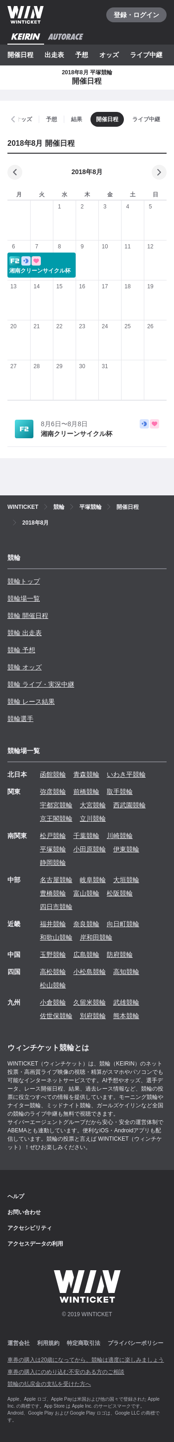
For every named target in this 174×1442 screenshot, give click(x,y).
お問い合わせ (24, 1212)
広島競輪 (86, 954)
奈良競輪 (86, 924)
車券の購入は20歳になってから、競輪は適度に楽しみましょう (85, 1360)
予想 (81, 54)
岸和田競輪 (96, 937)
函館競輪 (53, 774)
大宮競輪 (93, 805)
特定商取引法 (83, 1343)
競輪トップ (23, 581)
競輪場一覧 (23, 598)
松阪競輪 (120, 893)
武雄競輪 (126, 1002)
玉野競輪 (53, 954)
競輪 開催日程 (27, 615)
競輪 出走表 (24, 633)
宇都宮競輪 (56, 805)
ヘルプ (15, 1196)
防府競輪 (120, 954)
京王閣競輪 (56, 818)
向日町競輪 (123, 924)
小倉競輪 (53, 1002)
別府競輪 (93, 1016)
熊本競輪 (126, 1016)
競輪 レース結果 (31, 701)
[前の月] (14, 172)
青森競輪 (86, 774)
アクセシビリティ (29, 1228)
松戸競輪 (53, 835)
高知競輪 (126, 971)
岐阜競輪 (93, 879)
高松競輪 (53, 971)
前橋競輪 (86, 791)
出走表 (54, 54)
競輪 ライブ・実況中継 (40, 684)
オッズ (109, 54)
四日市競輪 (56, 906)
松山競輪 (53, 985)
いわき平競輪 (126, 774)
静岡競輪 (53, 862)
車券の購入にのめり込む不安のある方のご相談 (65, 1372)
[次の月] (159, 172)
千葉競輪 (86, 835)
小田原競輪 (89, 849)
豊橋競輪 (53, 893)
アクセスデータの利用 (35, 1244)
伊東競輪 (126, 849)
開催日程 (20, 54)
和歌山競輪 (56, 937)
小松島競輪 (89, 971)
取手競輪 (120, 791)
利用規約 (48, 1343)
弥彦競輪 (53, 791)
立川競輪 (93, 818)
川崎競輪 (120, 835)
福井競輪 (53, 924)
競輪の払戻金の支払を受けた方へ (49, 1384)
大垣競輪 (126, 879)
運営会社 (18, 1343)
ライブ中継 (146, 54)
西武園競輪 (129, 805)
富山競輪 (86, 893)
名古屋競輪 (56, 879)
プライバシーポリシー (135, 1343)
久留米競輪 (89, 1002)
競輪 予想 (21, 650)
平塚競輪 (53, 849)
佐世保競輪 (56, 1016)
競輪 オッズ (24, 667)
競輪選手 (20, 718)
